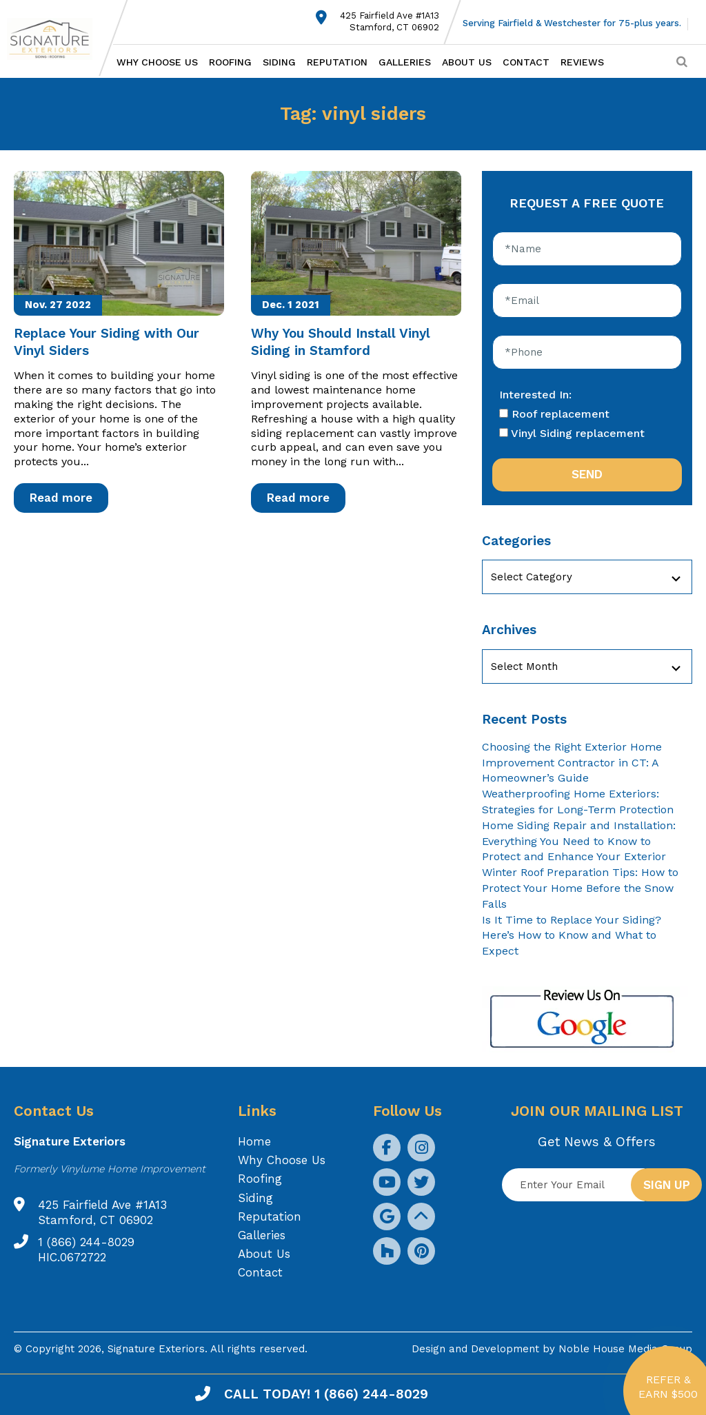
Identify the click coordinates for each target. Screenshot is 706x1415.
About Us (467, 62)
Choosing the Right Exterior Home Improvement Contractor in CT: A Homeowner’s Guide (572, 762)
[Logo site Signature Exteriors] (56, 39)
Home (254, 1141)
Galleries (405, 62)
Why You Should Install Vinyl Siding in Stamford (340, 341)
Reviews (582, 62)
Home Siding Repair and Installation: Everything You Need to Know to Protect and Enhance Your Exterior (579, 841)
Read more (61, 498)
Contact (526, 62)
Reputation (337, 62)
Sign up (666, 1185)
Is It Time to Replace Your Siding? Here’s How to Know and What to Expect (571, 935)
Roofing (230, 62)
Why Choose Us (157, 62)
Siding (279, 62)
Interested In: (535, 394)
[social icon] (387, 1147)
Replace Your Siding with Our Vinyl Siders (106, 341)
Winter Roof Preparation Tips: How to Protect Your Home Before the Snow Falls (580, 888)
